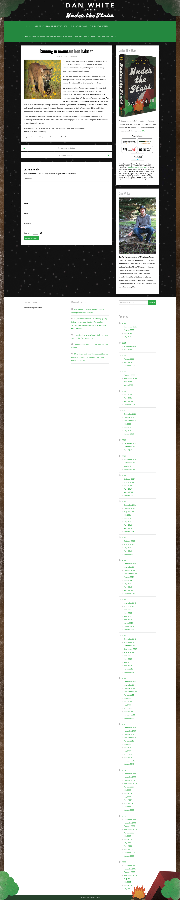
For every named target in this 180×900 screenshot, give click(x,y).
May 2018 (127, 466)
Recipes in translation (66, 148)
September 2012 (130, 649)
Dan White (73, 56)
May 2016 (127, 521)
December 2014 (130, 564)
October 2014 (129, 570)
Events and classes (108, 36)
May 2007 (127, 889)
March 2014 (128, 590)
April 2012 (128, 666)
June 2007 (128, 885)
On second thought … (66, 155)
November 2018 (130, 459)
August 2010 (129, 741)
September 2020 (130, 421)
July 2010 (127, 744)
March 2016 (128, 528)
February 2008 (129, 853)
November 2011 (130, 685)
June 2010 (128, 747)
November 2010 (130, 731)
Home (27, 26)
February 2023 (129, 366)
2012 (124, 636)
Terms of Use (85, 897)
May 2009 (127, 797)
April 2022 (128, 382)
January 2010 (129, 764)
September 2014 (130, 574)
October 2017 (129, 479)
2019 (124, 440)
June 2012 (128, 659)
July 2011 (127, 698)
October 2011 (129, 688)
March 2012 (128, 669)
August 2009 (129, 787)
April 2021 (128, 398)
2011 (124, 678)
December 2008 (130, 819)
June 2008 (128, 839)
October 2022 (129, 375)
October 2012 (129, 646)
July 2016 (127, 515)
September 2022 (130, 378)
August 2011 (129, 695)
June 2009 (128, 793)
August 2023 (129, 359)
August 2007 (129, 879)
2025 (124, 323)
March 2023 (128, 362)
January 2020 (129, 434)
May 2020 (127, 431)
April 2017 (128, 489)
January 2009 (129, 810)
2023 (124, 356)
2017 (124, 475)
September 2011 (130, 692)
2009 (124, 770)
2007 (124, 862)
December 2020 (130, 414)
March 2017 (128, 492)
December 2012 (130, 639)
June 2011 (128, 702)
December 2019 (130, 443)
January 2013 (129, 629)
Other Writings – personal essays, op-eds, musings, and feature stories (58, 36)
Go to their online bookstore (136, 168)
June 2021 (128, 394)
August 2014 (129, 577)
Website (27, 223)
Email (26, 213)
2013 (124, 600)
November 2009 (130, 777)
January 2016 (129, 531)
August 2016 (129, 511)
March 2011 (128, 711)
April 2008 (128, 846)
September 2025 (130, 327)
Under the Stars (79, 26)
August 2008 (129, 833)
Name (27, 203)
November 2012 (130, 642)
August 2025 (129, 330)
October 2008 (129, 826)
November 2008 (130, 823)
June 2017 (128, 485)
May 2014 (127, 584)
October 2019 (129, 447)
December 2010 (130, 728)
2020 (124, 411)
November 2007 (130, 869)
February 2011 (129, 715)
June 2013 (128, 613)
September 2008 (130, 829)
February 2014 (129, 593)
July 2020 (127, 424)
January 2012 (129, 672)
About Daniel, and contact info (51, 26)
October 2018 (129, 463)
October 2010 (129, 734)
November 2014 (130, 567)
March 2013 (128, 623)
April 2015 (128, 551)
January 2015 (129, 554)
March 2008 (128, 849)
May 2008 (127, 843)
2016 (124, 502)
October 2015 (129, 541)
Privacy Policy (95, 897)
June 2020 (128, 427)
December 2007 (130, 865)
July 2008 (127, 836)
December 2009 (130, 774)
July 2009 (127, 790)
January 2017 (129, 495)
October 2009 (129, 780)
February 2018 (129, 469)
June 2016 (128, 518)
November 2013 (130, 603)
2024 (124, 343)
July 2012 (127, 656)
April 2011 (128, 708)
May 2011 (127, 705)
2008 (124, 816)
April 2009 (128, 800)
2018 (124, 456)
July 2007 (127, 882)
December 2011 (130, 682)
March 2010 (128, 757)
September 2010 (130, 738)
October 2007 (129, 872)
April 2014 (128, 587)
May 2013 (127, 616)
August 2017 (129, 482)
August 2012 (129, 652)
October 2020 (129, 417)
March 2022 (128, 385)
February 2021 (129, 404)
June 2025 (128, 333)
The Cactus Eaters (99, 26)
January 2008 (129, 856)
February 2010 (129, 761)
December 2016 (130, 505)
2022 (124, 372)
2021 (124, 391)
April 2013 (128, 620)
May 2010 (127, 751)
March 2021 (128, 401)
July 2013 (127, 610)
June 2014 (128, 580)
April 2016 (128, 525)
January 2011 (129, 718)
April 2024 (128, 349)
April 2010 (128, 754)
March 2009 (128, 803)
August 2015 (129, 544)
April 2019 (128, 450)
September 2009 (130, 783)
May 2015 (127, 548)
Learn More (142, 131)
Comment (28, 179)
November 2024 (130, 346)
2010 (124, 724)
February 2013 (129, 626)
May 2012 (127, 662)
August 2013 (129, 606)
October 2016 (129, 508)
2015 (124, 538)
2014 (124, 560)
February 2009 (129, 807)
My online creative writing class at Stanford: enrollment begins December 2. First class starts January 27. (89, 357)
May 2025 (127, 337)
